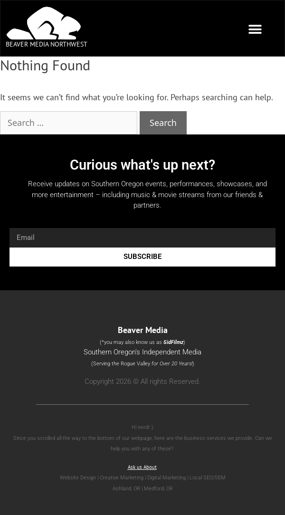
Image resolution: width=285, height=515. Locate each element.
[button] (255, 29)
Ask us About (142, 467)
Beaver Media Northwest (46, 44)
